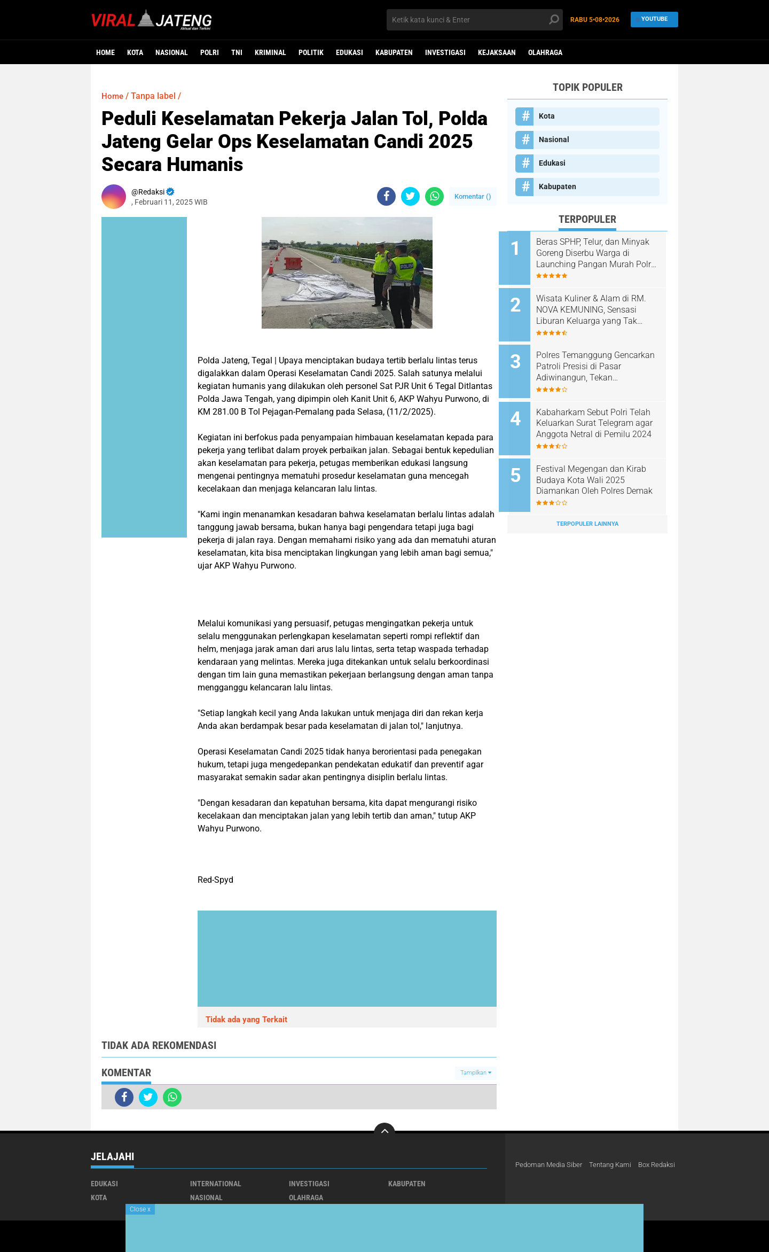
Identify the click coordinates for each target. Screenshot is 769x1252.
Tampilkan (475, 1072)
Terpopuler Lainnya (587, 510)
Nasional (171, 52)
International (215, 1183)
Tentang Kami (617, 1165)
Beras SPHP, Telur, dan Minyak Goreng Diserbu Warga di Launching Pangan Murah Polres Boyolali (601, 253)
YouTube (652, 19)
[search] (475, 19)
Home (105, 52)
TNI (236, 52)
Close (140, 1209)
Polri (209, 52)
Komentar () (472, 196)
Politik (311, 52)
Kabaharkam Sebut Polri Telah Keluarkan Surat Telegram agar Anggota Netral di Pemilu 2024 (602, 415)
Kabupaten (394, 52)
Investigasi (445, 52)
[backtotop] (384, 1133)
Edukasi (349, 52)
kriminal (270, 52)
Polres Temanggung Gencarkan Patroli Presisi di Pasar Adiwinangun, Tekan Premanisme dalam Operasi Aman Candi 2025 (597, 361)
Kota (135, 52)
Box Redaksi (535, 1179)
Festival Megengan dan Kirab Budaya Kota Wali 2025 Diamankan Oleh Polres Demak (600, 469)
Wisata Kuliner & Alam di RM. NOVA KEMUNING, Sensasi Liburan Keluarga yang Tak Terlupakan (600, 307)
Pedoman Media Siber (551, 1165)
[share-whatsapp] (434, 196)
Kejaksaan (497, 52)
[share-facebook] (386, 196)
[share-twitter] (410, 196)
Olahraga (545, 52)
